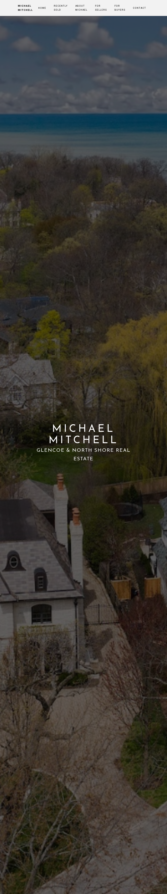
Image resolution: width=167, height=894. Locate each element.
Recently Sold (61, 8)
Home (42, 8)
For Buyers (120, 8)
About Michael (81, 8)
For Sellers (101, 8)
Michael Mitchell (25, 7)
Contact (139, 8)
